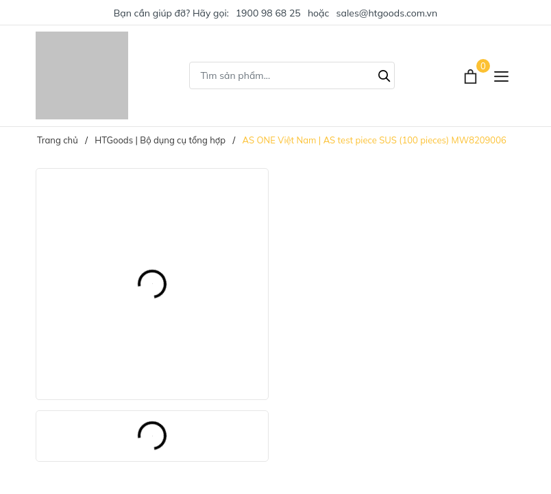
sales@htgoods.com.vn (387, 13)
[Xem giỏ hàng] (471, 75)
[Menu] (501, 75)
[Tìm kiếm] (384, 74)
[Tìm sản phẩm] (292, 75)
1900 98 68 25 (268, 13)
